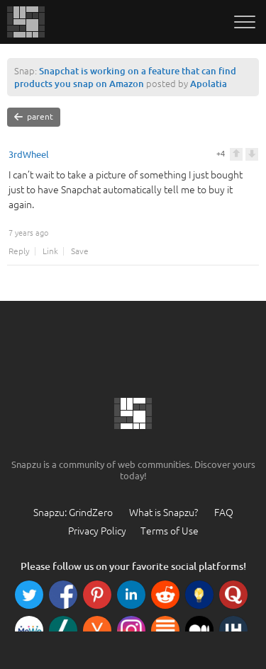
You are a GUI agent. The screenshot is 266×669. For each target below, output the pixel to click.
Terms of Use (169, 531)
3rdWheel (29, 154)
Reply (19, 251)
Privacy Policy (97, 531)
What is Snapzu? (163, 512)
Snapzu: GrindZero (73, 512)
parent (33, 117)
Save (80, 251)
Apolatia (208, 83)
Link (50, 251)
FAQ (223, 512)
